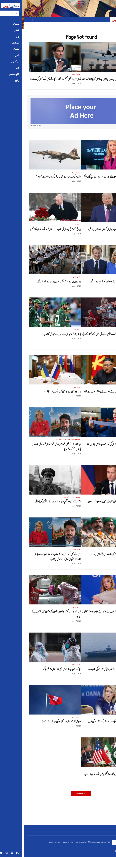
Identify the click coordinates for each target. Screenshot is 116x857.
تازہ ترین (101, 74)
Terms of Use (43, 842)
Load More (57, 793)
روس (51, 224)
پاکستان (54, 277)
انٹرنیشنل (106, 74)
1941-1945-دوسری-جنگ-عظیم (49, 439)
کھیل (51, 329)
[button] (106, 19)
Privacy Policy (30, 842)
